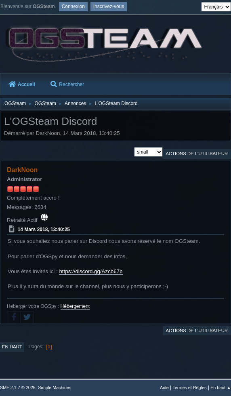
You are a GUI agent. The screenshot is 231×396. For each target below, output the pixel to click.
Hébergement (75, 306)
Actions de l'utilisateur (197, 153)
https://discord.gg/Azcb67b (90, 271)
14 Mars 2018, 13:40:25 (44, 229)
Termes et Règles (189, 387)
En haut (12, 346)
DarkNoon (22, 169)
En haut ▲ (220, 387)
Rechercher (67, 84)
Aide (164, 387)
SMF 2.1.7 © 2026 (18, 387)
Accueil (21, 84)
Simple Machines (54, 387)
